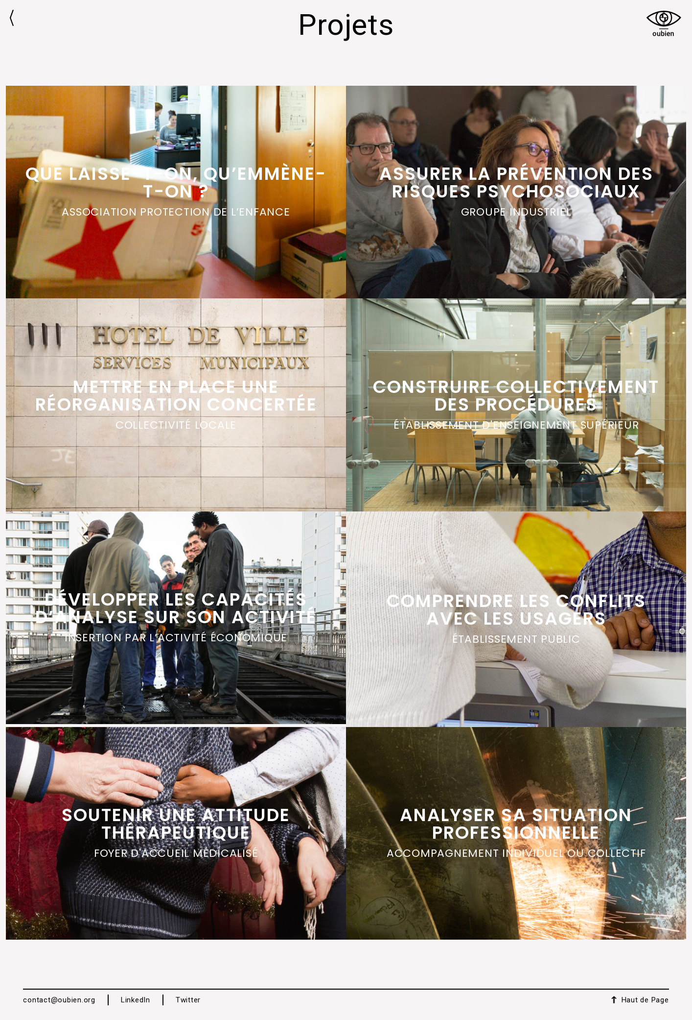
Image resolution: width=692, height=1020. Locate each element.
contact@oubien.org (59, 1000)
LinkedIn (135, 1000)
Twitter (188, 1000)
